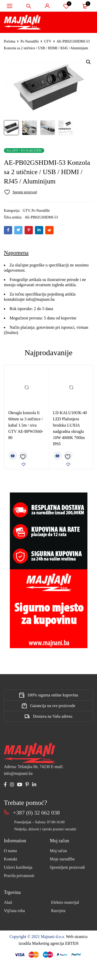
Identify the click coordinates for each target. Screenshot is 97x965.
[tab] (16, 252)
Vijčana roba (14, 910)
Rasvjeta (58, 910)
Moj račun (58, 850)
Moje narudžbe (62, 859)
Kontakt (10, 859)
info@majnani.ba (40, 299)
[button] (88, 62)
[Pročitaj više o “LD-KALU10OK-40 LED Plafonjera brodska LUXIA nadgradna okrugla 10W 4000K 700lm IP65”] (57, 455)
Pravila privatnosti (19, 875)
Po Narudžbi (29, 41)
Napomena (16, 252)
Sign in (47, 6)
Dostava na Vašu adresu (52, 716)
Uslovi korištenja (18, 867)
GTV (47, 41)
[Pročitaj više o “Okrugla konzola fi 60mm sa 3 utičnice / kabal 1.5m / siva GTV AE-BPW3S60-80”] (12, 455)
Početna (9, 41)
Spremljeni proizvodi (67, 867)
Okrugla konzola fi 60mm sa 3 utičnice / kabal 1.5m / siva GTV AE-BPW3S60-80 (25, 425)
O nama (10, 850)
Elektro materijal (65, 902)
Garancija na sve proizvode (52, 705)
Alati (8, 902)
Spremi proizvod (66, 6)
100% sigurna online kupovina (52, 695)
